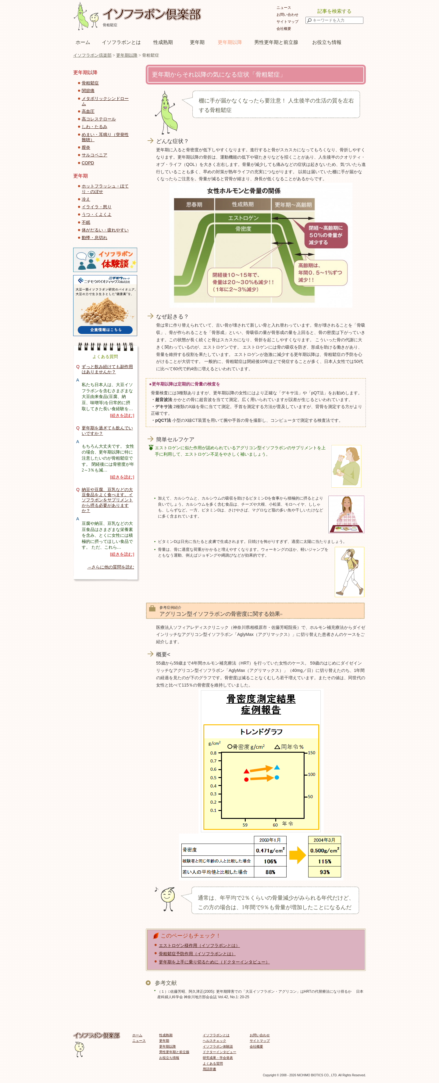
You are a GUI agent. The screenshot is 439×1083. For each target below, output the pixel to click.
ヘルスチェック (214, 1040)
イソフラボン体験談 (218, 1046)
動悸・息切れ (94, 237)
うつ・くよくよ (97, 214)
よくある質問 (213, 1063)
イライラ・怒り (97, 206)
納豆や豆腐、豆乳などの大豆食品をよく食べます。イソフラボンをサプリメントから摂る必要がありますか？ (107, 500)
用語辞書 (209, 1069)
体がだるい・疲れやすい (105, 230)
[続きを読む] (122, 415)
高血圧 (88, 111)
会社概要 (284, 29)
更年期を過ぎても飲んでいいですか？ (107, 430)
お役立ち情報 (326, 42)
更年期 (197, 42)
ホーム (83, 42)
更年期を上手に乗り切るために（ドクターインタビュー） (214, 961)
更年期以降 (230, 42)
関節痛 (88, 90)
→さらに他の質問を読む (110, 567)
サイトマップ (287, 22)
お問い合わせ (287, 15)
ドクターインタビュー (219, 1052)
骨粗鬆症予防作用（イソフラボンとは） (197, 953)
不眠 (86, 222)
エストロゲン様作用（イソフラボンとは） (199, 945)
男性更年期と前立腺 (276, 42)
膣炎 (86, 147)
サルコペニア (94, 154)
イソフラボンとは (121, 42)
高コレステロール (99, 119)
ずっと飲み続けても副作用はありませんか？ (107, 369)
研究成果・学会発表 (218, 1058)
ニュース (284, 7)
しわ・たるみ (94, 126)
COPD (88, 162)
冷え (86, 199)
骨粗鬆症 (90, 83)
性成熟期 (163, 42)
